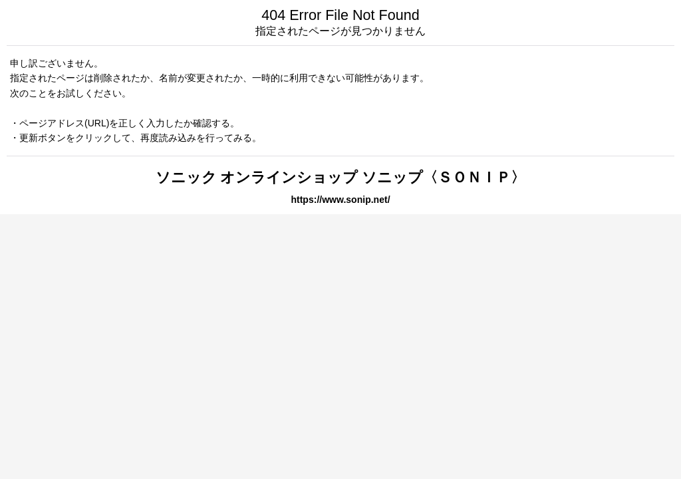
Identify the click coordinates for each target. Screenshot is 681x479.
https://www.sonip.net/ (340, 199)
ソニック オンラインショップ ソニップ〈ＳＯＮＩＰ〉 (341, 177)
